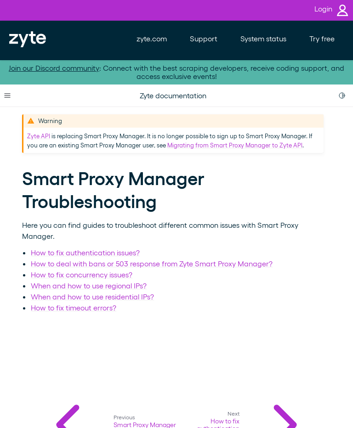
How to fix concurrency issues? (81, 274)
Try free (322, 38)
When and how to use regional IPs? (89, 285)
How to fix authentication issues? (85, 252)
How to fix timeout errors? (73, 307)
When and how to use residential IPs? (92, 296)
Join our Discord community (54, 67)
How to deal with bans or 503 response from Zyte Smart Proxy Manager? (152, 263)
